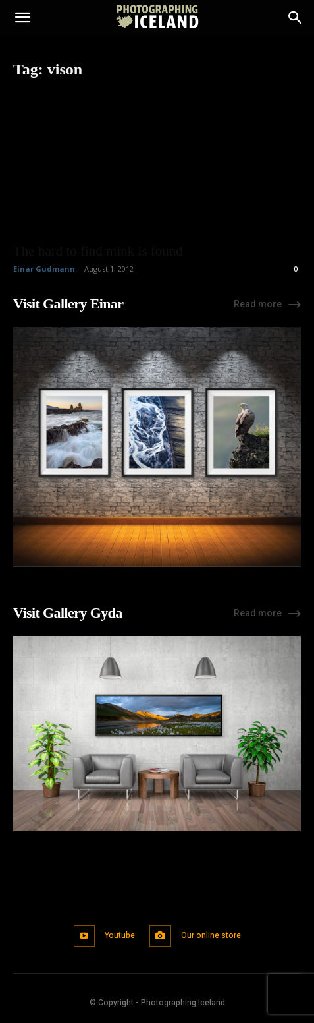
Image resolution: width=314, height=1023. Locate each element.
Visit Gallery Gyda (67, 612)
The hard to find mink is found (98, 251)
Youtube (120, 935)
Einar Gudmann (44, 269)
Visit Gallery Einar (68, 303)
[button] (22, 18)
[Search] (295, 18)
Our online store (211, 935)
